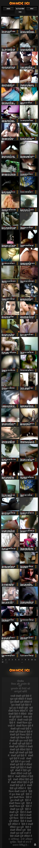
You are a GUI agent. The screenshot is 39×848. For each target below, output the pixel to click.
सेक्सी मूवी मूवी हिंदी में (22, 743)
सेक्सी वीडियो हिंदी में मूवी (22, 782)
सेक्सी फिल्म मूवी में (24, 725)
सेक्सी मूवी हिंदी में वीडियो (21, 764)
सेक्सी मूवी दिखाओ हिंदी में (20, 731)
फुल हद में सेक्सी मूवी (18, 708)
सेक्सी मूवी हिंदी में (18, 755)
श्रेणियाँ (31, 8)
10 (32, 659)
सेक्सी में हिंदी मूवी (23, 770)
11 (35, 659)
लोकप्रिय (8, 8)
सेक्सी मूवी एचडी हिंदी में (21, 728)
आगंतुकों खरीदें (20, 691)
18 (2, 662)
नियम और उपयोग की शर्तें (20, 685)
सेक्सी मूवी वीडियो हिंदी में (21, 749)
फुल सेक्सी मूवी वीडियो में (21, 702)
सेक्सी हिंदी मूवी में (17, 785)
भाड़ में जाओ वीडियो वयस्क (20, 10)
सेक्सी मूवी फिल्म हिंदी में (21, 737)
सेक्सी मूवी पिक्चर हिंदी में (21, 734)
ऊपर (35, 844)
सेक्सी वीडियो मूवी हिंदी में (19, 3)
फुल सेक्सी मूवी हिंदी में (21, 705)
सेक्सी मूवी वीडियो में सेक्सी (21, 746)
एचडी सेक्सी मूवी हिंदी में (21, 696)
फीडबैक (20, 681)
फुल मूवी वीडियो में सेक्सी (21, 699)
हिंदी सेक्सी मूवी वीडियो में (21, 836)
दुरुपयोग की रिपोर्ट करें (20, 688)
